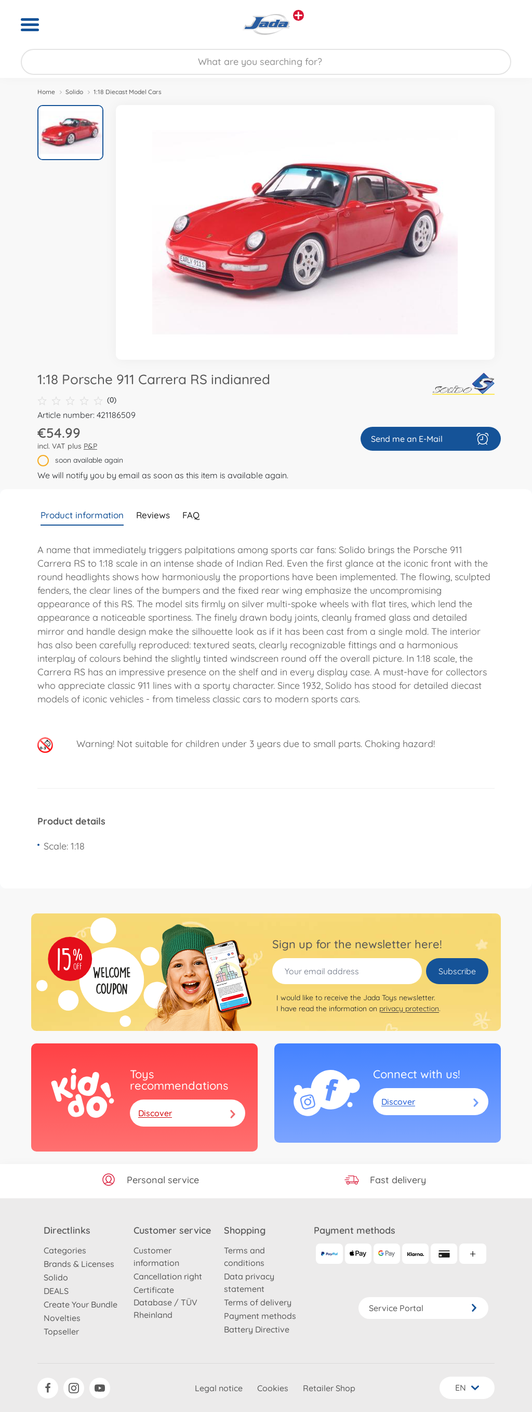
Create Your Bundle (80, 1304)
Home (46, 92)
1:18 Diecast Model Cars (128, 92)
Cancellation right (168, 1276)
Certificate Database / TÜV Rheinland (165, 1302)
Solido (74, 92)
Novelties (62, 1318)
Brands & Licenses (79, 1264)
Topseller (61, 1331)
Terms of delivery (257, 1302)
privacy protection (409, 1008)
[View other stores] (298, 15)
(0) (76, 400)
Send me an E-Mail (430, 439)
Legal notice (219, 1388)
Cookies (272, 1388)
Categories (65, 1250)
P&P (90, 446)
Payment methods (260, 1316)
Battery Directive (256, 1329)
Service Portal (423, 1308)
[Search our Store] (266, 62)
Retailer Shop (329, 1388)
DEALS (56, 1291)
